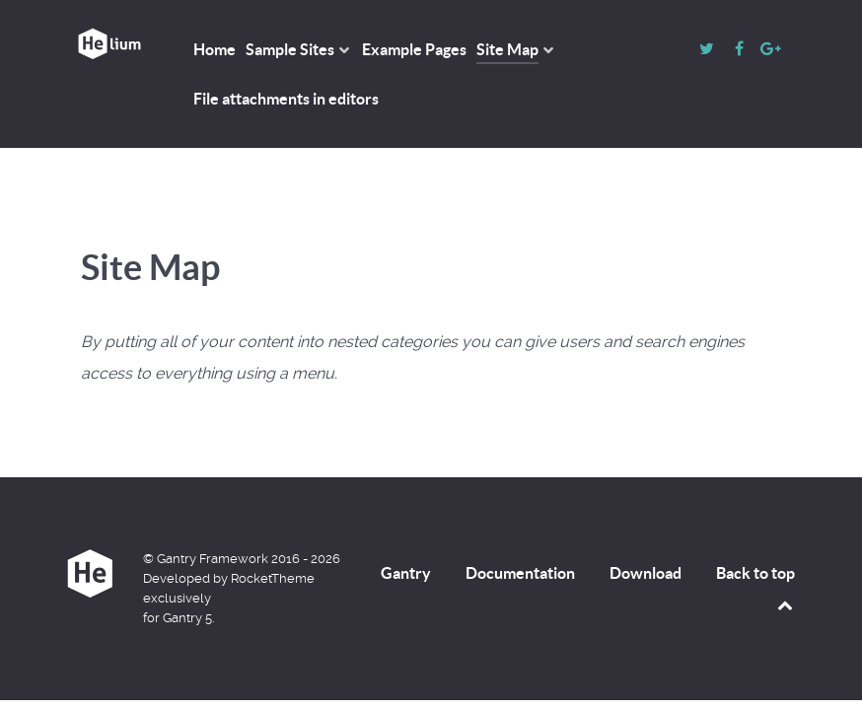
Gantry (406, 573)
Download (646, 573)
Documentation (520, 573)
